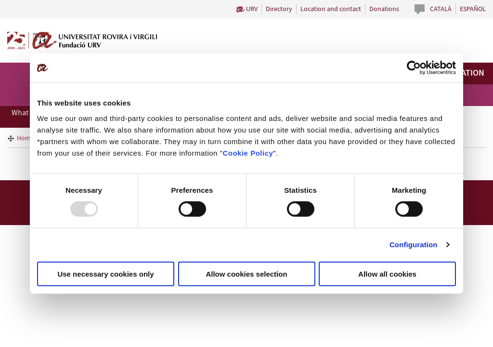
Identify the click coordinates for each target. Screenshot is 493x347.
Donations (384, 9)
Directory (279, 9)
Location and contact (330, 9)
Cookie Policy (247, 152)
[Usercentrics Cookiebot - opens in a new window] (414, 68)
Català (441, 9)
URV (252, 9)
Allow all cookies (387, 273)
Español (473, 9)
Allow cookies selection (246, 273)
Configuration (413, 244)
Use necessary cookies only (105, 273)
